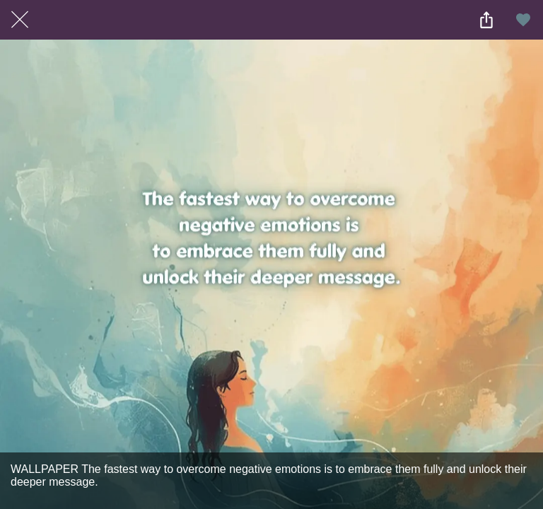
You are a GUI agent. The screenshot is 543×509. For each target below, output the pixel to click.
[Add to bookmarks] (523, 20)
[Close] (19, 19)
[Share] (486, 20)
